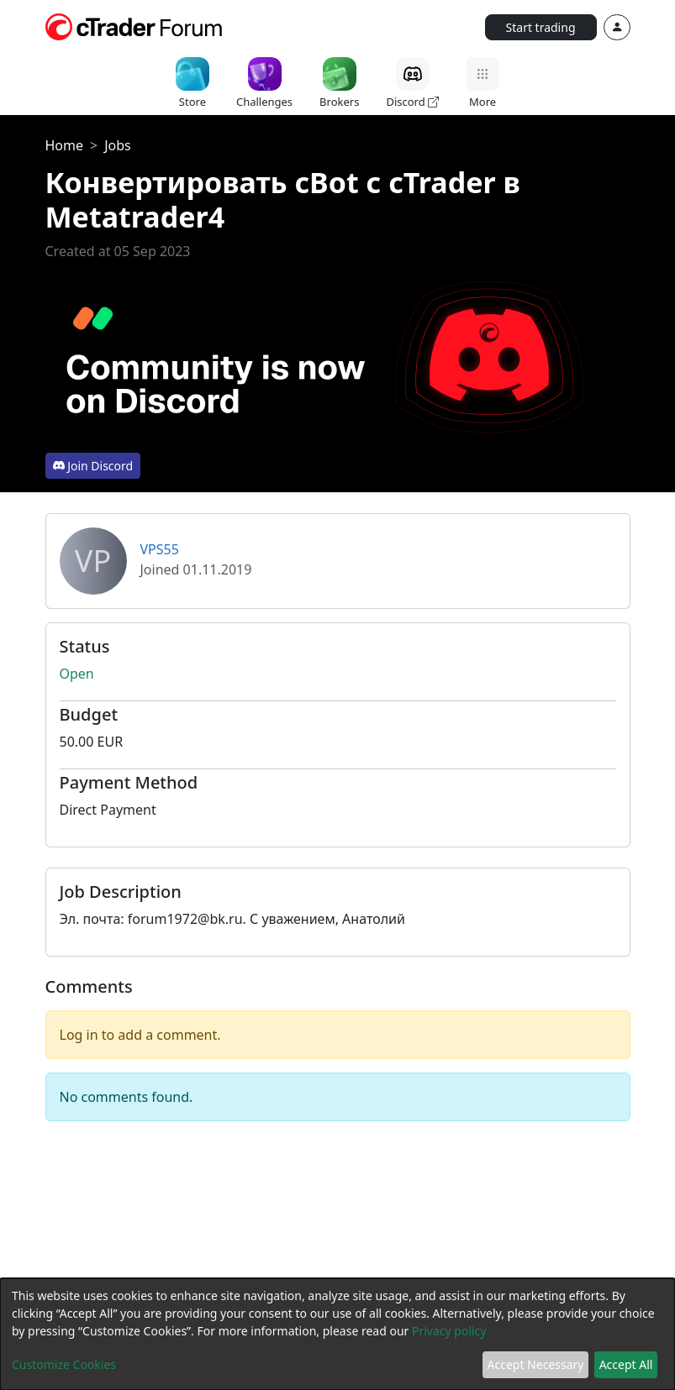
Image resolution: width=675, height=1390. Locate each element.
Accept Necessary (536, 1364)
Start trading (541, 27)
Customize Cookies (64, 1364)
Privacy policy (449, 1331)
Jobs (117, 145)
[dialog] (337, 1334)
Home (64, 145)
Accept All (626, 1364)
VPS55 (159, 549)
